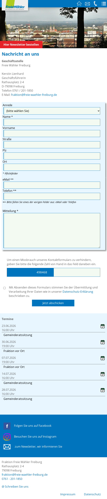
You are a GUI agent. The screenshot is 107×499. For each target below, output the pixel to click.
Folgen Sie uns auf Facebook (27, 426)
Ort (5, 162)
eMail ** (8, 179)
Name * (8, 117)
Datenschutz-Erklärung (78, 292)
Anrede (7, 105)
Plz (5, 150)
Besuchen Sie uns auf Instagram (30, 436)
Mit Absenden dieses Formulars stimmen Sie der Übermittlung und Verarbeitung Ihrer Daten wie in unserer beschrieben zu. (50, 291)
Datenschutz (92, 494)
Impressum (67, 494)
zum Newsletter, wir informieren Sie (33, 446)
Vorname (9, 128)
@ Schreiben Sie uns (15, 486)
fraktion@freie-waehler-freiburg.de (34, 95)
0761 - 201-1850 (12, 479)
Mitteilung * (10, 211)
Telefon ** (9, 191)
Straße (7, 139)
